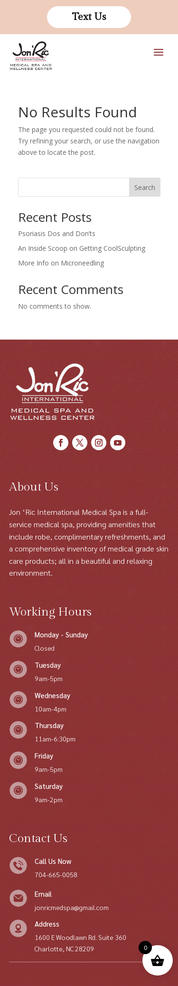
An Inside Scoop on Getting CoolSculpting (81, 248)
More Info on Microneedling (61, 262)
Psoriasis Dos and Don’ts (56, 233)
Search (144, 187)
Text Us (89, 17)
